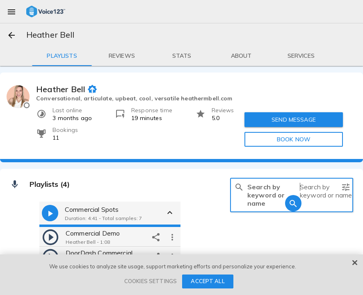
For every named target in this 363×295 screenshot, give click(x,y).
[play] (50, 236)
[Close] (355, 263)
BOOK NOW (293, 139)
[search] (239, 187)
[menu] (11, 11)
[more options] (172, 237)
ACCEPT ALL (207, 281)
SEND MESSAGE (294, 119)
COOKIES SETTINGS (150, 281)
